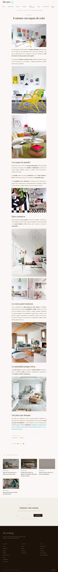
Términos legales (43, 552)
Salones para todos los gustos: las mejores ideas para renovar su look (29, 474)
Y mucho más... (54, 6)
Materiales (23, 550)
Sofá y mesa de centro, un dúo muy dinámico (46, 473)
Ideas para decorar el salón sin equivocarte (10, 493)
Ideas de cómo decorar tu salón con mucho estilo (9, 473)
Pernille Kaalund (32, 427)
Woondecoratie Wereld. (17, 429)
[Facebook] (23, 444)
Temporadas (24, 552)
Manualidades (46, 6)
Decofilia (39, 427)
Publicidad (42, 550)
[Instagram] (54, 570)
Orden (39, 6)
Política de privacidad (44, 555)
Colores (23, 546)
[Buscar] (54, 2)
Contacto (41, 548)
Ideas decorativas (32, 7)
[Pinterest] (52, 570)
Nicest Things (24, 427)
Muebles (18, 6)
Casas (4, 6)
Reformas (24, 6)
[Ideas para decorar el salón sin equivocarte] (11, 484)
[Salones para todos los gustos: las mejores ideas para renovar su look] (29, 464)
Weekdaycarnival (42, 424)
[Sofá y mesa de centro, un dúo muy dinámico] (47, 464)
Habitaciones (11, 6)
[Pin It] (18, 444)
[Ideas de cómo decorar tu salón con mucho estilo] (11, 464)
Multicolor (15, 437)
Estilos (23, 548)
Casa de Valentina (16, 427)
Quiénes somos (43, 546)
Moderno (21, 437)
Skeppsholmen (34, 424)
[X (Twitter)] (21, 444)
